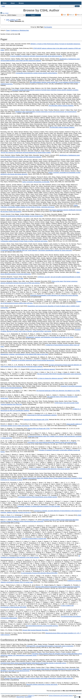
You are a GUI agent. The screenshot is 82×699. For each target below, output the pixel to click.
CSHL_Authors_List (12, 19)
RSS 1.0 (70, 15)
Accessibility (28, 696)
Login (3, 6)
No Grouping (48, 27)
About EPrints (20, 696)
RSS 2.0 (78, 15)
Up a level (4, 13)
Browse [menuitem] (21, 3)
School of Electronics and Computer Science (61, 695)
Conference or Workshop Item (20, 30)
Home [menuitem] (4, 3)
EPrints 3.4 (31, 695)
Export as (3, 15)
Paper (8, 30)
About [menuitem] (13, 3)
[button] (33, 15)
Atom (63, 15)
